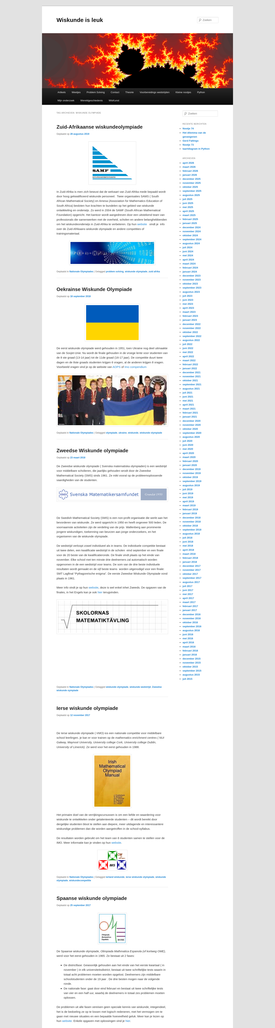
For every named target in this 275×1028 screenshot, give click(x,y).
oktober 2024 (190, 235)
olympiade (111, 432)
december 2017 (192, 565)
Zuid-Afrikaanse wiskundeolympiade (100, 127)
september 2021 (192, 384)
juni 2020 (188, 444)
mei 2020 (188, 448)
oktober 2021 (190, 380)
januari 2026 (190, 174)
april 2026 (188, 162)
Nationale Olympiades (81, 271)
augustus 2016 (191, 630)
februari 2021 (190, 412)
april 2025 (188, 211)
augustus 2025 (191, 195)
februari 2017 (190, 606)
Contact (115, 92)
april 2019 (188, 501)
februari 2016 (190, 650)
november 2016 (192, 618)
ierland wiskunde (115, 877)
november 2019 (192, 473)
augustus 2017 (191, 582)
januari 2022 (190, 368)
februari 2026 (190, 170)
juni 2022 (188, 348)
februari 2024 (190, 267)
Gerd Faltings (191, 140)
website (142, 224)
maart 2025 (189, 215)
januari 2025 (190, 223)
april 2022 (188, 356)
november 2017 (192, 569)
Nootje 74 (188, 128)
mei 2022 (188, 352)
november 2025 (192, 182)
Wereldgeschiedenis (91, 100)
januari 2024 (190, 271)
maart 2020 (189, 457)
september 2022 (192, 336)
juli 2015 (187, 678)
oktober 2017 (190, 573)
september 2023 (192, 287)
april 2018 (188, 549)
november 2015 (192, 662)
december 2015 (192, 658)
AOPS (117, 366)
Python (201, 92)
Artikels (61, 92)
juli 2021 (187, 392)
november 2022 (192, 328)
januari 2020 (190, 465)
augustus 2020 (191, 436)
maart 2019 (189, 505)
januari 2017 (190, 610)
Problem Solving (96, 92)
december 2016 (192, 614)
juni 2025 (188, 203)
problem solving (115, 271)
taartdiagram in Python (196, 148)
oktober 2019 (190, 477)
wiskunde (133, 432)
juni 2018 (188, 541)
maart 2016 (189, 646)
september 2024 (192, 239)
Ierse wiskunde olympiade (87, 708)
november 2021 (192, 376)
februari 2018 (190, 557)
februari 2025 (190, 219)
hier (100, 592)
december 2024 (192, 227)
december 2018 (192, 517)
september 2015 (192, 670)
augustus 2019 (191, 485)
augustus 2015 (191, 674)
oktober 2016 (190, 622)
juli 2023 (187, 295)
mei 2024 (188, 255)
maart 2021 (189, 408)
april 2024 (188, 259)
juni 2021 (188, 396)
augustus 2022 (191, 340)
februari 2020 (190, 461)
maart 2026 (189, 166)
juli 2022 (187, 344)
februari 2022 (190, 364)
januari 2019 (190, 513)
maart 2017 (189, 602)
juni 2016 (188, 634)
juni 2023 (188, 299)
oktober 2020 (190, 428)
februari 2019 (190, 509)
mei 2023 (188, 303)
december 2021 (192, 372)
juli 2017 (187, 586)
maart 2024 (189, 263)
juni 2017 (188, 590)
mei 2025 (188, 207)
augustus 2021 (191, 388)
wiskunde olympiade (136, 271)
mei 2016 (188, 638)
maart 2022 (189, 360)
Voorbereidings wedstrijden (155, 92)
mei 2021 (188, 400)
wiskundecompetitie (80, 880)
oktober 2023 (190, 283)
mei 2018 (188, 545)
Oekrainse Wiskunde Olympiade (94, 289)
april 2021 (188, 404)
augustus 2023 (191, 291)
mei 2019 (188, 497)
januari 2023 (190, 319)
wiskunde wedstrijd (140, 687)
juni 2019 (188, 493)
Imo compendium (135, 366)
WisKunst (114, 100)
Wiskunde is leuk (80, 20)
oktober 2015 (190, 666)
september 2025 (192, 190)
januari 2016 (190, 654)
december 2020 (192, 420)
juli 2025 (187, 199)
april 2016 (188, 642)
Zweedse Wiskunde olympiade (92, 450)
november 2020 (192, 424)
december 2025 (192, 178)
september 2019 (192, 481)
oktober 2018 (190, 525)
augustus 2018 (191, 533)
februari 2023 (190, 315)
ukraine (123, 432)
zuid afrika (154, 271)
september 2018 (192, 529)
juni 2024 (188, 251)
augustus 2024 (191, 243)
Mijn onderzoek (65, 100)
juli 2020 (187, 440)
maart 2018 (189, 553)
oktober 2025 (190, 186)
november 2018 (192, 521)
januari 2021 (190, 416)
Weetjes (76, 92)
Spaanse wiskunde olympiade (92, 898)
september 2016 (192, 626)
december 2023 (192, 275)
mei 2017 (188, 594)
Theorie (129, 92)
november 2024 (192, 231)
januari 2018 (190, 561)
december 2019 (192, 469)
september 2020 (192, 432)
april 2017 (188, 598)
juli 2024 (187, 247)
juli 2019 (187, 489)
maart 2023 (189, 311)
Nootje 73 (188, 144)
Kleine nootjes (183, 92)
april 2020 (188, 453)
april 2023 (188, 307)
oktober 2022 (190, 332)
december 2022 (192, 324)
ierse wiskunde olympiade (140, 877)
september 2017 (192, 577)
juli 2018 (187, 537)
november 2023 (192, 279)
